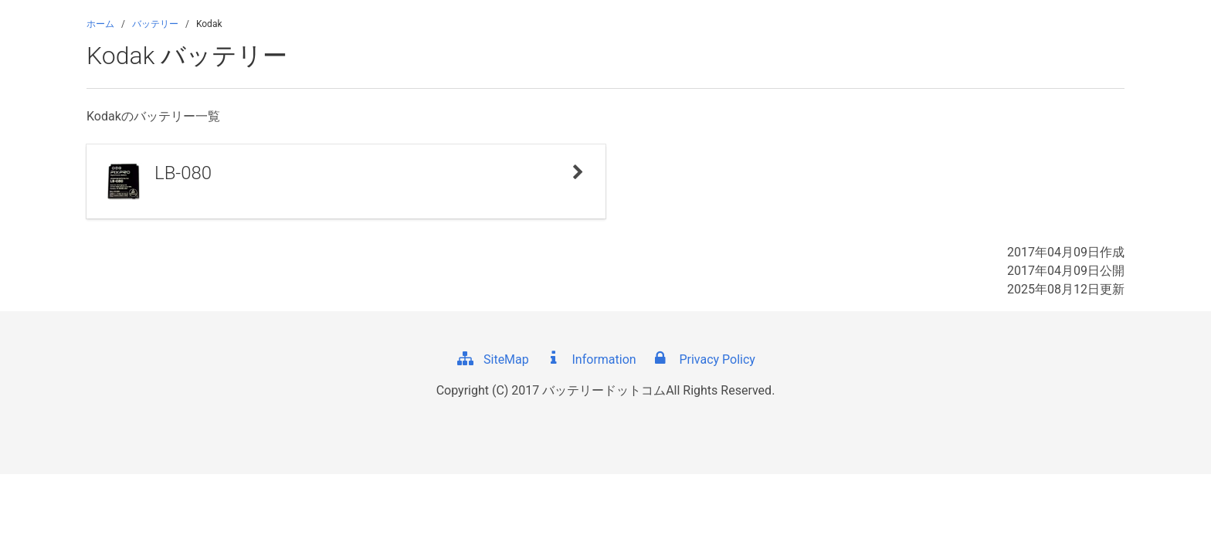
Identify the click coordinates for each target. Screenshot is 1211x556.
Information (590, 359)
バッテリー (155, 24)
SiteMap (492, 359)
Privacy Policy (703, 359)
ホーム (100, 24)
